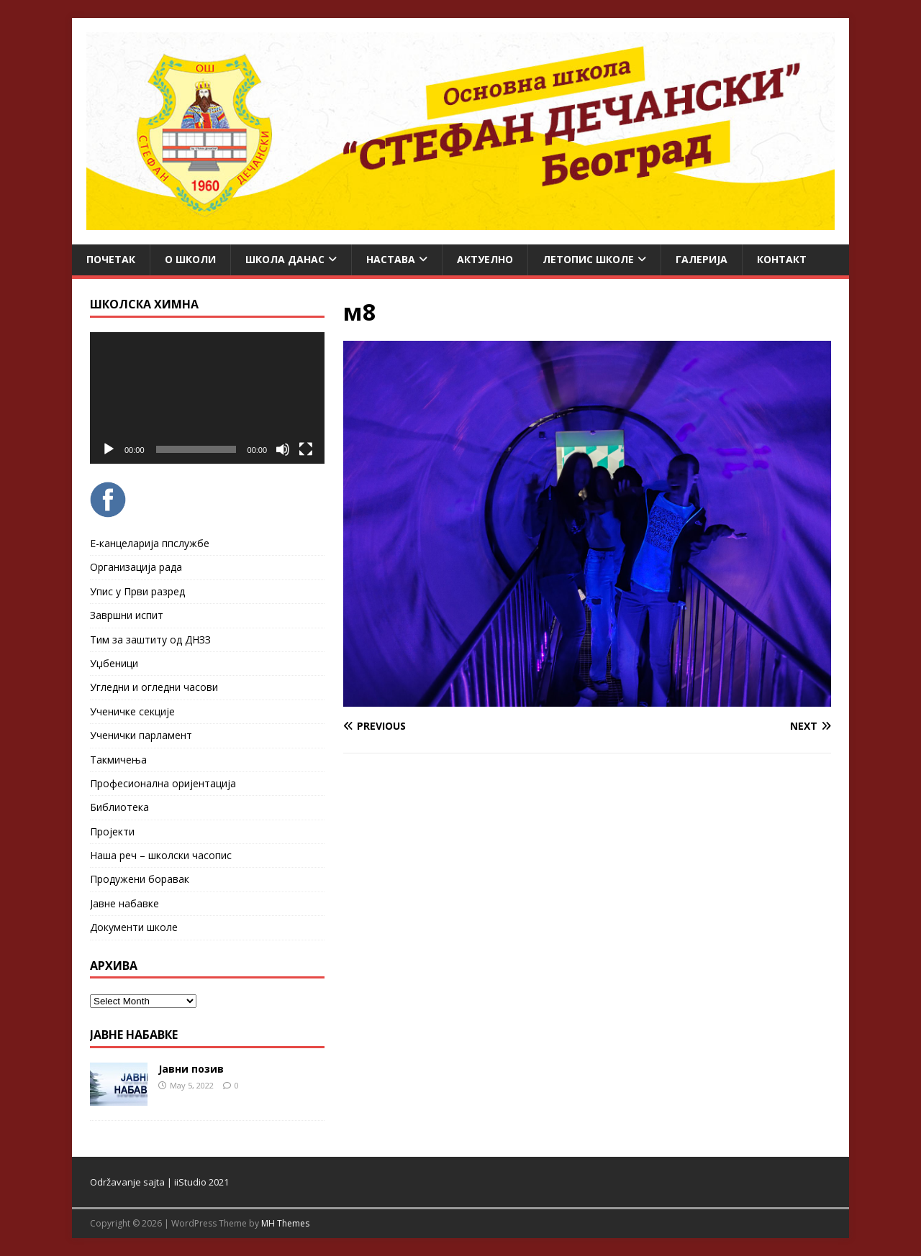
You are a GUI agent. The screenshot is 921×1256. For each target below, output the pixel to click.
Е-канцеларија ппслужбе (149, 543)
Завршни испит (126, 615)
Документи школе (134, 927)
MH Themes (285, 1223)
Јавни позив (191, 1069)
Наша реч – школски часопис (161, 855)
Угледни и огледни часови (154, 687)
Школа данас (285, 259)
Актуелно (485, 259)
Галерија (701, 259)
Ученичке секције (132, 711)
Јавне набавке (124, 903)
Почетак (110, 259)
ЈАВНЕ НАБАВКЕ (134, 1034)
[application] (207, 398)
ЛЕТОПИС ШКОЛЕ (588, 259)
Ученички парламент (141, 735)
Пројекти (112, 831)
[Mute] (283, 449)
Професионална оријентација (163, 783)
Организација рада (136, 567)
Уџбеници (114, 663)
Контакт (782, 259)
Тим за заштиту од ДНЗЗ (150, 639)
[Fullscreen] (306, 449)
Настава (390, 259)
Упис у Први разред (137, 591)
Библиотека (119, 807)
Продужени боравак (139, 879)
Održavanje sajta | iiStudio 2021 (159, 1181)
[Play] (108, 449)
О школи (190, 259)
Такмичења (118, 759)
